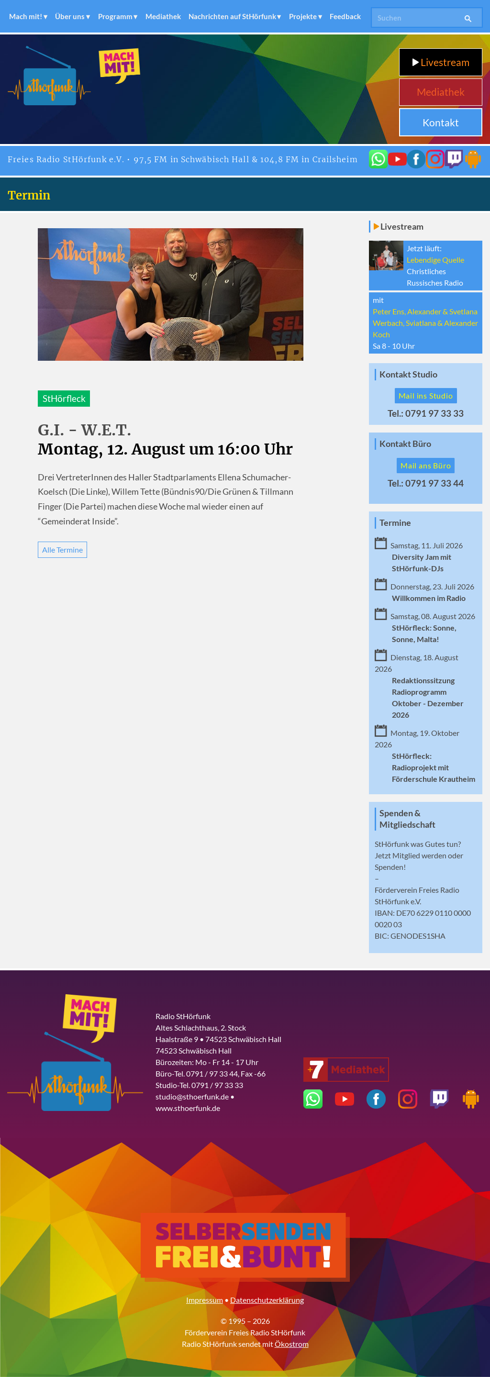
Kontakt (441, 122)
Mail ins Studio (426, 395)
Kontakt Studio (408, 374)
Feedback (345, 16)
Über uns (70, 16)
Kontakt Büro (405, 444)
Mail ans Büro (426, 465)
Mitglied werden (419, 855)
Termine (395, 523)
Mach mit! (25, 16)
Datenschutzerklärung (267, 1299)
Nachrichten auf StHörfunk (232, 16)
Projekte (303, 16)
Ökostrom (292, 1343)
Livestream (440, 62)
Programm (115, 16)
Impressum (204, 1299)
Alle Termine (62, 549)
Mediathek (163, 16)
